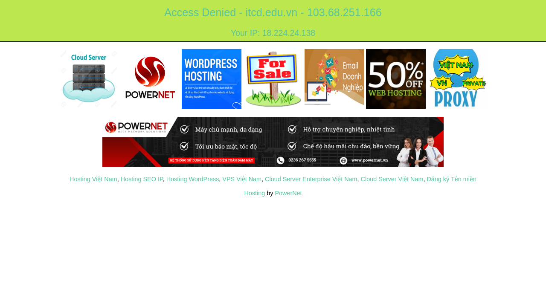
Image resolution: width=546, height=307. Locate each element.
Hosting (254, 193)
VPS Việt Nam (241, 179)
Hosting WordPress (192, 179)
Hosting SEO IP (142, 179)
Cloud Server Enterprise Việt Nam (311, 179)
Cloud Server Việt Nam (392, 179)
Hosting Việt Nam (93, 179)
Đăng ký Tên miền (451, 179)
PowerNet (288, 193)
